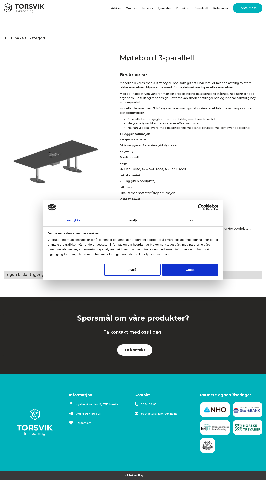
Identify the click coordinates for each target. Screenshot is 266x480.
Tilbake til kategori (25, 38)
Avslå (132, 269)
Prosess (147, 8)
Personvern (80, 423)
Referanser (220, 8)
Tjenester (164, 8)
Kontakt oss (248, 8)
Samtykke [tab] (73, 220)
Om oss (131, 8)
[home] (24, 8)
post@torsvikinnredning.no (156, 414)
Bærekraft (201, 8)
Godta (190, 269)
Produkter (183, 8)
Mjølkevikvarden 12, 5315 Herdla (93, 404)
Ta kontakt (134, 350)
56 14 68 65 (145, 404)
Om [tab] (192, 220)
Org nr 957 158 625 (85, 414)
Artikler (116, 8)
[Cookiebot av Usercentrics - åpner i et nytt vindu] (200, 207)
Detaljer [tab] (133, 220)
